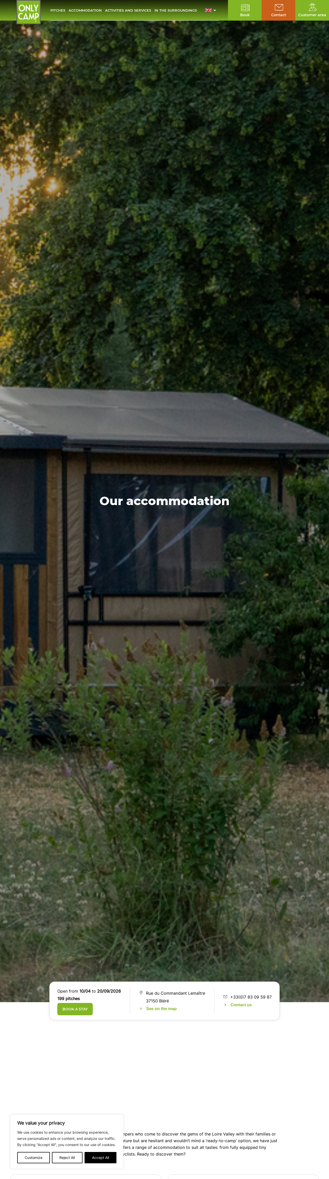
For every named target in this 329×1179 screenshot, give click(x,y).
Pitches (57, 10)
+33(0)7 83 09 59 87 (251, 997)
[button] (212, 10)
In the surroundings (175, 10)
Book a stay (75, 1009)
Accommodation (85, 10)
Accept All (100, 1157)
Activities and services (128, 10)
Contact (278, 15)
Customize (33, 1157)
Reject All (67, 1157)
